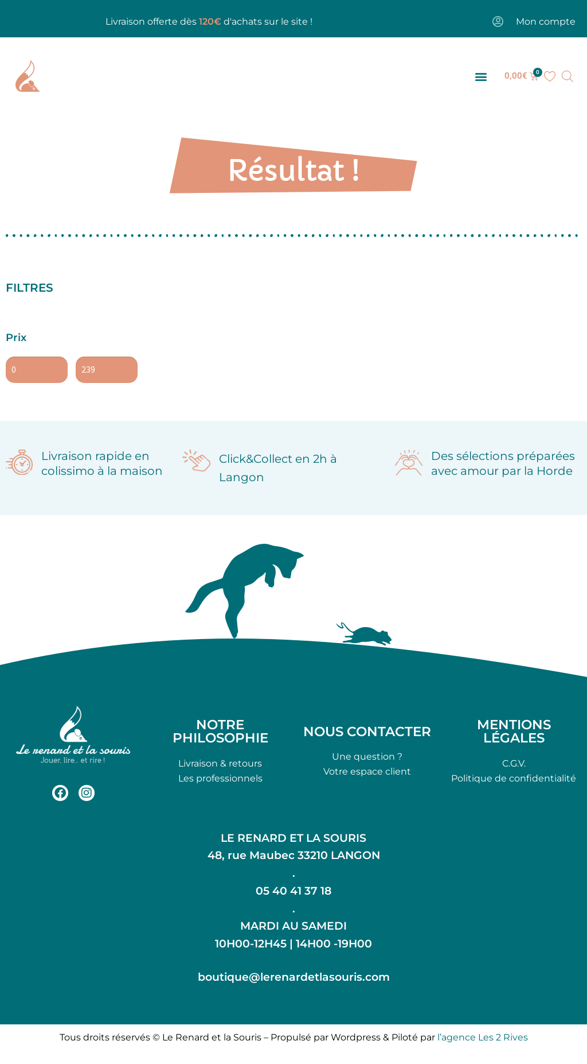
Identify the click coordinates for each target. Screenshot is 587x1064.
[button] (481, 76)
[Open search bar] (567, 76)
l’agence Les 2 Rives (482, 1037)
